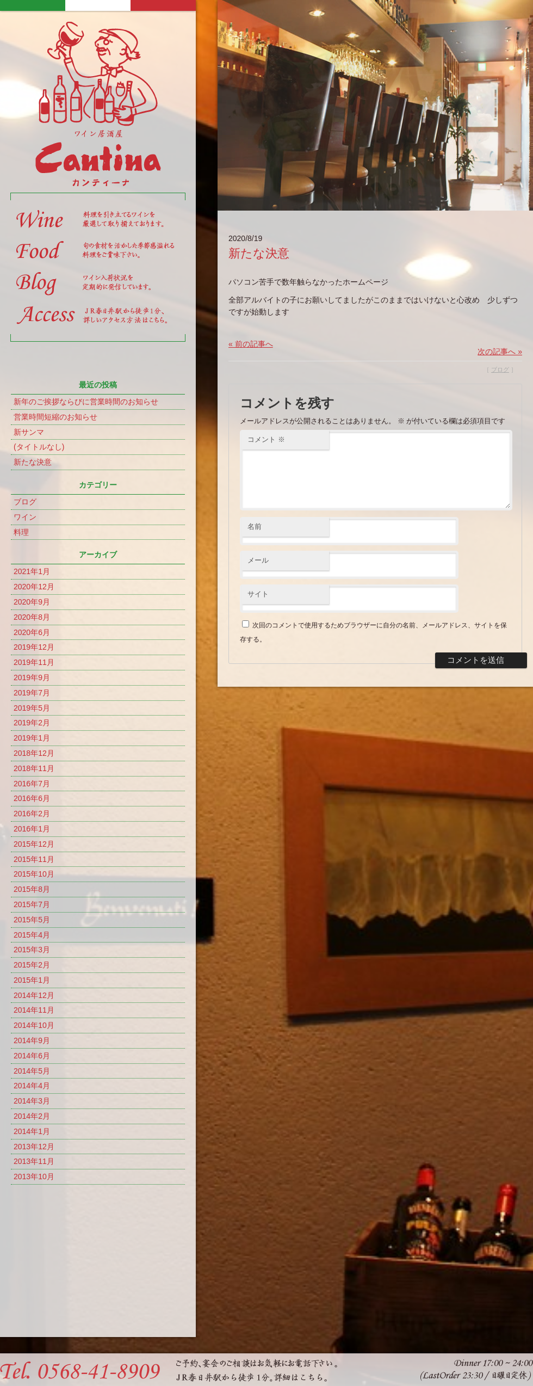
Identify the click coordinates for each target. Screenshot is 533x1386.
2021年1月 (32, 571)
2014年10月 (34, 1025)
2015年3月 (32, 949)
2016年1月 (32, 828)
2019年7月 (32, 692)
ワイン (25, 517)
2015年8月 (32, 889)
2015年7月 (32, 904)
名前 (254, 539)
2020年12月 (34, 586)
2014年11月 (34, 1010)
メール (258, 573)
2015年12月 (34, 844)
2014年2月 (32, 1116)
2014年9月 (32, 1040)
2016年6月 (32, 798)
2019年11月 (34, 662)
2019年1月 (32, 738)
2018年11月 (34, 768)
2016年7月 (32, 783)
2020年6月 (32, 632)
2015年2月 (32, 964)
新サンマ (29, 432)
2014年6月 (32, 1055)
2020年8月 (32, 617)
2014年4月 (32, 1085)
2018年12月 (34, 753)
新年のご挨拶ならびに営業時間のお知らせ (86, 401)
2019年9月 (32, 677)
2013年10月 (34, 1176)
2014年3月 (32, 1101)
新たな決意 (33, 462)
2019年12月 (34, 647)
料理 (21, 532)
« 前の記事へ (250, 344)
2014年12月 (34, 995)
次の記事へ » (500, 351)
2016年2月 (32, 813)
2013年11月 (34, 1161)
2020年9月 (32, 601)
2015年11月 (34, 859)
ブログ (25, 501)
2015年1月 (32, 980)
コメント (266, 439)
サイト (258, 607)
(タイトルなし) (39, 446)
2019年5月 (32, 708)
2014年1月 (32, 1131)
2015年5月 (32, 919)
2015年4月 (32, 935)
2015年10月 (34, 874)
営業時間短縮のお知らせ (55, 416)
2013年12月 (34, 1146)
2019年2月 (32, 722)
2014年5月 (32, 1071)
